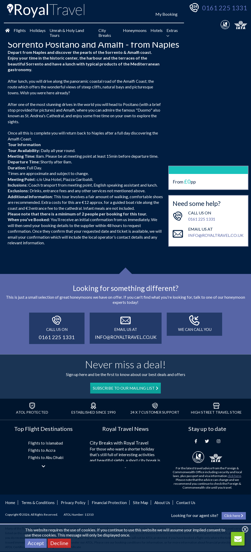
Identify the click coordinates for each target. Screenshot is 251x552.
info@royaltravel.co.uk (216, 215)
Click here (233, 515)
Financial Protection (109, 502)
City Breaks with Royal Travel (119, 443)
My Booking (166, 14)
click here (234, 476)
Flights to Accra (41, 450)
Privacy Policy (73, 502)
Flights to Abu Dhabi (45, 457)
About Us (162, 502)
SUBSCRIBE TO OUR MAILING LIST (125, 388)
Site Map (140, 502)
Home (10, 502)
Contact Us (185, 502)
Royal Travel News (125, 428)
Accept (36, 543)
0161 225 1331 (224, 8)
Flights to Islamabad (45, 443)
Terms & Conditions (38, 502)
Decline (59, 543)
